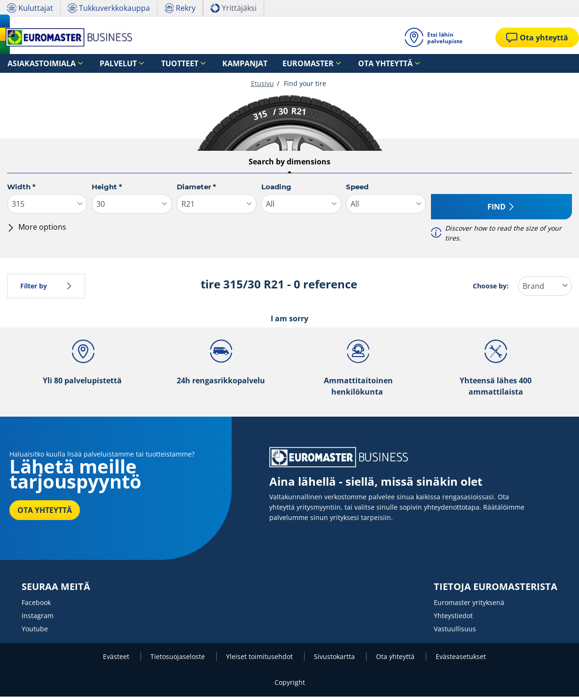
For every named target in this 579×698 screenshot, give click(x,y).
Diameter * (196, 188)
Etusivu (262, 84)
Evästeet (117, 657)
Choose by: (491, 287)
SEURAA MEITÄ (56, 588)
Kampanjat (203, 63)
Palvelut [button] (99, 63)
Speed (357, 188)
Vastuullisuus (455, 630)
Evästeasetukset (461, 657)
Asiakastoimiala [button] (34, 63)
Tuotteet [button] (149, 63)
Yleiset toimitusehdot (260, 657)
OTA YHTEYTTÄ (44, 511)
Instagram (38, 617)
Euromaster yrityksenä (469, 603)
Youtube (35, 630)
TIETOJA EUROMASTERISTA (495, 588)
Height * (107, 188)
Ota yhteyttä (396, 657)
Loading (276, 188)
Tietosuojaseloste (178, 657)
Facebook (36, 603)
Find (501, 208)
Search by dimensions (289, 163)
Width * (21, 188)
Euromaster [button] (252, 63)
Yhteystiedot (453, 617)
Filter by (46, 287)
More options (36, 228)
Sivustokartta (335, 657)
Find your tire (304, 84)
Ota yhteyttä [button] (316, 63)
